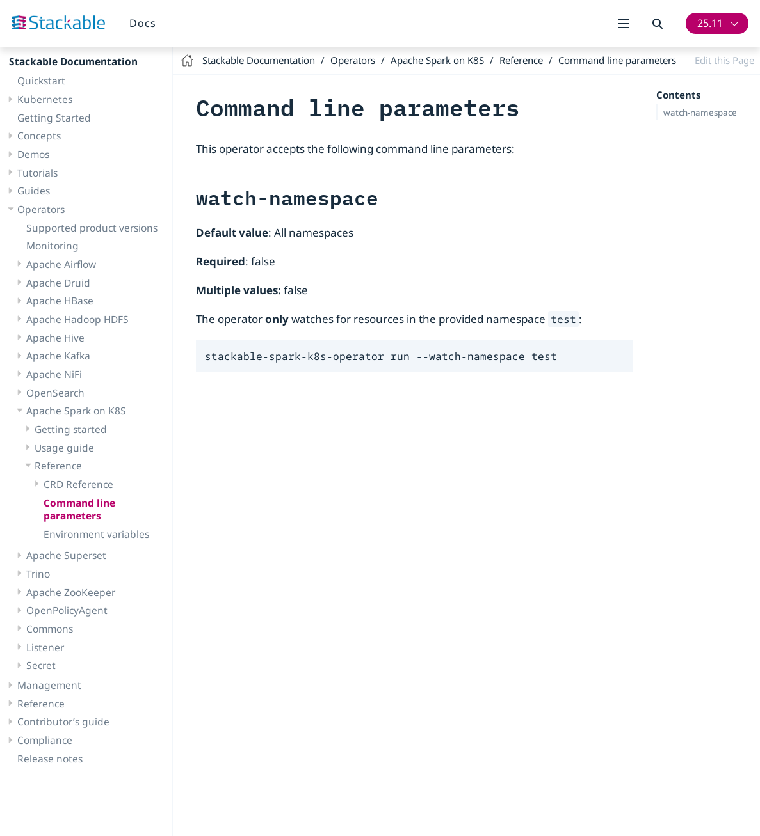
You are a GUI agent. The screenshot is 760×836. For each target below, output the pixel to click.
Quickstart (41, 81)
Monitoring (52, 246)
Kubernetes (44, 99)
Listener (45, 647)
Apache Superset (66, 555)
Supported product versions (92, 228)
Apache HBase (59, 301)
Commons (49, 629)
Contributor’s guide (63, 721)
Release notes (50, 759)
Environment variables (96, 534)
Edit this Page (724, 60)
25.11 (710, 23)
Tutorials (37, 173)
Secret (41, 665)
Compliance (44, 740)
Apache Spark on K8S (76, 411)
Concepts (39, 136)
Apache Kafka (58, 356)
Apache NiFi (54, 374)
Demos (33, 154)
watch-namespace (700, 112)
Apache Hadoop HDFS (77, 319)
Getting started (71, 429)
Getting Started (54, 118)
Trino (38, 574)
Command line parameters (79, 509)
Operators (41, 209)
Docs (142, 23)
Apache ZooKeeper (70, 592)
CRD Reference (78, 484)
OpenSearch (55, 393)
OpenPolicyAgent (67, 610)
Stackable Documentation (73, 61)
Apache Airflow (61, 264)
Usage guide (64, 448)
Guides (33, 191)
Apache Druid (58, 283)
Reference (58, 466)
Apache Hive (55, 338)
